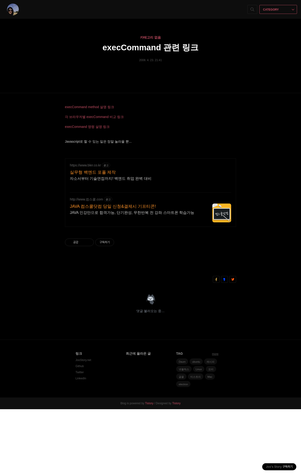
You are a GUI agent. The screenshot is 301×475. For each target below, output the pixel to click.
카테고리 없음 (150, 37)
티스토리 (195, 442)
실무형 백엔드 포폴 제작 (93, 238)
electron (183, 450)
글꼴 (181, 442)
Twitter (79, 438)
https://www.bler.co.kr (85, 231)
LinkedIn (80, 444)
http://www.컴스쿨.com (86, 265)
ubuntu (196, 427)
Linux (199, 435)
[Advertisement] (150, 187)
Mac (209, 442)
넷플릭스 (184, 435)
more (215, 419)
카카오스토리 (224, 345)
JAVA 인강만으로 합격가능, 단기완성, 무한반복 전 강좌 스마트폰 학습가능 (132, 278)
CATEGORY (278, 9)
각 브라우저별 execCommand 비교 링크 (94, 117)
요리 (211, 435)
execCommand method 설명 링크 (89, 107)
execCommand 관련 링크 (150, 47)
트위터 (232, 345)
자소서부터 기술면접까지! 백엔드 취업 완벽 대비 (110, 244)
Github (79, 432)
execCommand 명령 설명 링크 (87, 127)
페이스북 (216, 345)
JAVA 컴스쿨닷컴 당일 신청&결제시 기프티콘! (113, 272)
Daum (182, 427)
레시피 (210, 427)
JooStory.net (83, 426)
